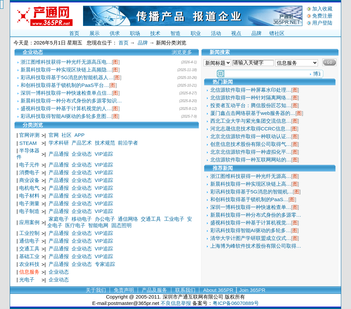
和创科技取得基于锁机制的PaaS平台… (65, 85)
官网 (54, 135)
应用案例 (29, 222)
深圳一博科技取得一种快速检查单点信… (66, 93)
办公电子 (105, 219)
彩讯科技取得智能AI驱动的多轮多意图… (66, 116)
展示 (94, 33)
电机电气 (29, 188)
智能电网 (98, 225)
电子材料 (29, 195)
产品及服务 (154, 290)
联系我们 (185, 290)
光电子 (26, 279)
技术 (155, 33)
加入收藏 (322, 8)
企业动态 (82, 154)
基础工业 (29, 256)
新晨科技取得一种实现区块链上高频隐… (66, 69)
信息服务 (29, 272)
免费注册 (322, 16)
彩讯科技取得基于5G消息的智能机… (251, 191)
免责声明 (124, 290)
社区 (66, 135)
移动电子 (82, 219)
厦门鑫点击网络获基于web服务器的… (253, 113)
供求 (115, 33)
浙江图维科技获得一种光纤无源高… (250, 176)
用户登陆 (322, 23)
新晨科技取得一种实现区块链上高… (250, 184)
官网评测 (29, 135)
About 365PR (218, 290)
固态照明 (121, 225)
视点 (236, 33)
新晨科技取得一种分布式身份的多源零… (255, 215)
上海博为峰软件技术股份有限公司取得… (255, 246)
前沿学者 (128, 143)
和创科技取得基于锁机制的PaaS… (249, 199)
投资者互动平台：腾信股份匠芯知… (250, 105)
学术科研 (59, 143)
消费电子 (29, 172)
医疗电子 (75, 225)
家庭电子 (59, 219)
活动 (216, 33)
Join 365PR (252, 290)
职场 (135, 33)
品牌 (256, 33)
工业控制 (29, 233)
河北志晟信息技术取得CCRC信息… (250, 128)
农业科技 (29, 264)
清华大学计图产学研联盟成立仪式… (250, 238)
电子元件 (29, 164)
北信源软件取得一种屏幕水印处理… (250, 90)
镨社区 (277, 33)
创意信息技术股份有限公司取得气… (250, 144)
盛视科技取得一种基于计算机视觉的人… (66, 108)
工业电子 (174, 219)
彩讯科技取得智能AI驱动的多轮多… (250, 230)
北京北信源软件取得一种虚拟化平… (250, 152)
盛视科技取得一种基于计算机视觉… (250, 222)
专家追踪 (105, 264)
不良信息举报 (176, 303)
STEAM (28, 143)
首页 (74, 33)
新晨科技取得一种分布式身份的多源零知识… (71, 100)
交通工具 (151, 219)
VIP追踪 (104, 154)
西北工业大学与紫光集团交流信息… (250, 121)
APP (80, 135)
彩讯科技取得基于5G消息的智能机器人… (67, 77)
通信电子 (29, 241)
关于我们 (96, 290)
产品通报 (59, 154)
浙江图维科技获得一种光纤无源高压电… (66, 62)
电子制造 (29, 211)
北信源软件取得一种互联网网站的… (250, 159)
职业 (196, 33)
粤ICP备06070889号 (236, 303)
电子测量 (29, 203)
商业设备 (29, 180)
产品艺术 (82, 143)
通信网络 (128, 219)
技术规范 (105, 143)
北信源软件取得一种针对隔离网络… (250, 97)
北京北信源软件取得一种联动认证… (250, 136)
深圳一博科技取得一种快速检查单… (250, 207)
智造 (175, 33)
